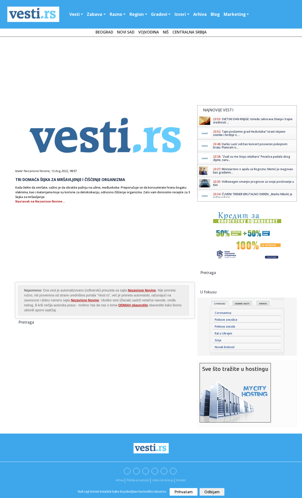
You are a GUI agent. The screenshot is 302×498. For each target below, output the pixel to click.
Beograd (104, 32)
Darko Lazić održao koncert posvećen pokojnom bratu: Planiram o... (250, 145)
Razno (115, 14)
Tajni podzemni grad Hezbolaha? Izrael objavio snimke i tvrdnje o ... (249, 133)
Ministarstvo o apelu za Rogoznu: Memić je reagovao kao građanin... (253, 170)
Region (136, 14)
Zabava (94, 14)
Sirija (218, 340)
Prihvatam (183, 491)
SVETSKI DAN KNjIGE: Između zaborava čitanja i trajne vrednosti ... (253, 120)
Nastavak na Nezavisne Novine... (40, 201)
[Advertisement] (151, 71)
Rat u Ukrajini (223, 333)
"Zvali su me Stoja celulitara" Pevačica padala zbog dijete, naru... (251, 158)
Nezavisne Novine (37, 171)
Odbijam (212, 491)
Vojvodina (148, 32)
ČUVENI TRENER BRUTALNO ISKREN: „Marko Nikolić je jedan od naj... (252, 195)
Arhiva (200, 14)
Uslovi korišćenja (162, 480)
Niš (166, 32)
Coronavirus (223, 313)
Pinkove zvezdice (226, 320)
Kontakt (181, 480)
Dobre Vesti (242, 304)
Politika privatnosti (137, 480)
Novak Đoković (225, 347)
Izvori (180, 14)
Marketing (234, 14)
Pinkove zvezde (225, 327)
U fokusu (219, 304)
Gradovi (159, 14)
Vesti (74, 14)
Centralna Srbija (189, 32)
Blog (215, 14)
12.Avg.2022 (59, 171)
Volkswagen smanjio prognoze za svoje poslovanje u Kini (253, 183)
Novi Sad (125, 32)
